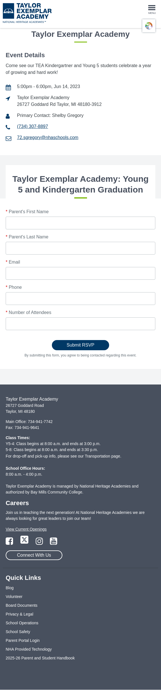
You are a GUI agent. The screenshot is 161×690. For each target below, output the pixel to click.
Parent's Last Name (27, 236)
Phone (14, 287)
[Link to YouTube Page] (53, 543)
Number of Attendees (28, 312)
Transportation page (102, 456)
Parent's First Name (27, 211)
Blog (10, 588)
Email (13, 262)
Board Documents (21, 605)
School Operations (22, 623)
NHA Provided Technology (29, 649)
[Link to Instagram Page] (40, 543)
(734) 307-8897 (32, 126)
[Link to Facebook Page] (10, 543)
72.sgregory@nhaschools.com (47, 137)
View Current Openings (26, 529)
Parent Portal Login (23, 640)
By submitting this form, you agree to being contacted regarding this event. (81, 355)
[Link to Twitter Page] (25, 543)
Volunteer (14, 596)
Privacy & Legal (19, 614)
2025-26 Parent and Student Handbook (40, 658)
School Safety (18, 631)
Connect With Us (34, 555)
